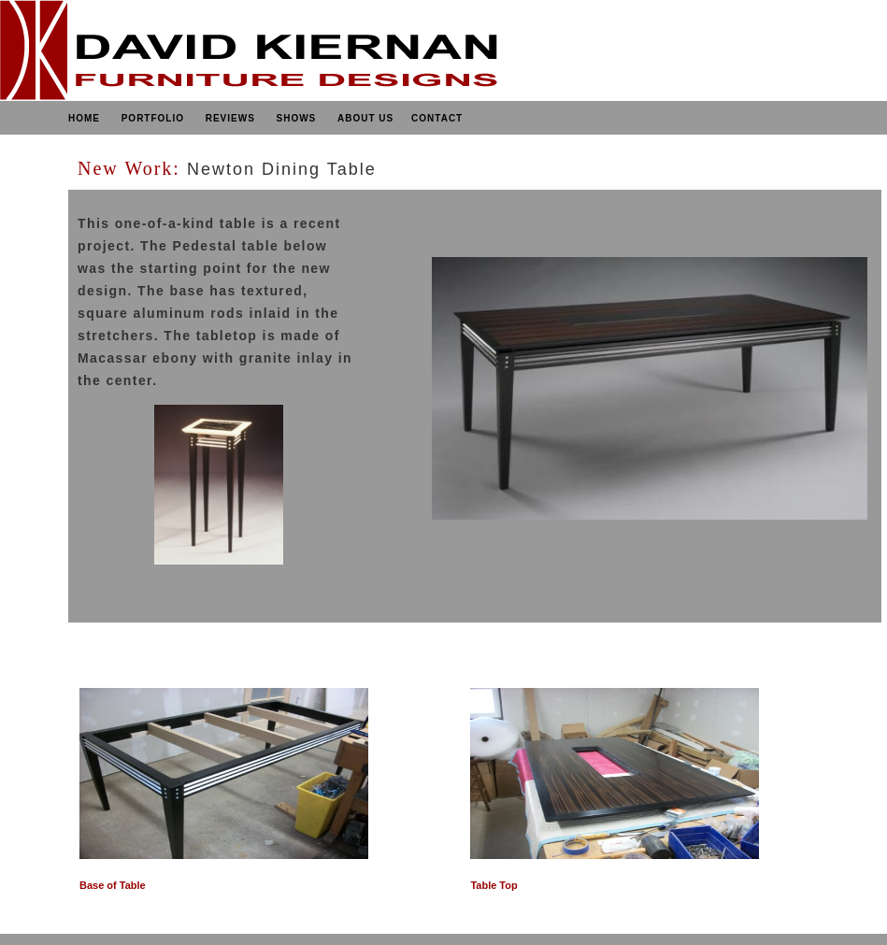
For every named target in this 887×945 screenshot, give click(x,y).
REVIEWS (230, 118)
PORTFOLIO (151, 118)
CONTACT (437, 118)
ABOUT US (365, 118)
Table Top (493, 885)
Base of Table (112, 885)
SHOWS (296, 118)
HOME (84, 118)
